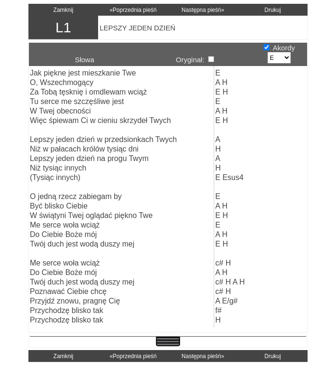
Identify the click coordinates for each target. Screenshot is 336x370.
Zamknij (63, 10)
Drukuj (272, 10)
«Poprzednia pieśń (132, 10)
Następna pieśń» (203, 10)
